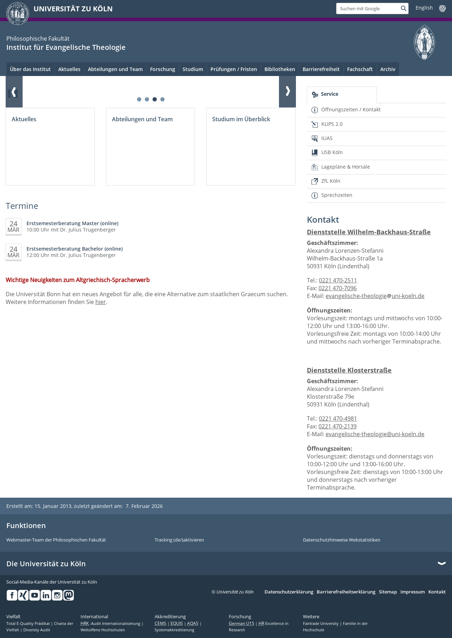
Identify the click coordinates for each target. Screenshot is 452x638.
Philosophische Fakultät (38, 38)
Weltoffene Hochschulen (103, 629)
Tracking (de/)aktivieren (179, 540)
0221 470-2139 (338, 426)
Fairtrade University (321, 623)
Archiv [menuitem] (388, 69)
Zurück (14, 91)
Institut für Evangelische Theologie (66, 47)
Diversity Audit (36, 629)
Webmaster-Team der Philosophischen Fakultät (56, 540)
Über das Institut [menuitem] (30, 69)
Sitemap (388, 592)
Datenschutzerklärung (288, 592)
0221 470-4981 (338, 418)
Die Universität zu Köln (46, 564)
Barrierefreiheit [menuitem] (321, 69)
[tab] (341, 95)
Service (329, 93)
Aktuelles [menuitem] (69, 69)
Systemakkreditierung (174, 629)
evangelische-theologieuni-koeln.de (375, 296)
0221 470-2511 (338, 280)
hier (100, 302)
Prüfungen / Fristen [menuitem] (233, 69)
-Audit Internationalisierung (111, 623)
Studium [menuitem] (193, 69)
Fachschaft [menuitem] (360, 69)
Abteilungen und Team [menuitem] (115, 69)
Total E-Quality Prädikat (28, 623)
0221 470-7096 (338, 288)
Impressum (412, 592)
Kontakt (437, 592)
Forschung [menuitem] (162, 69)
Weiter (287, 91)
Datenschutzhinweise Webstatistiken (341, 540)
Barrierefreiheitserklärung (346, 592)
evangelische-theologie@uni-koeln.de (375, 434)
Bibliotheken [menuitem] (279, 69)
